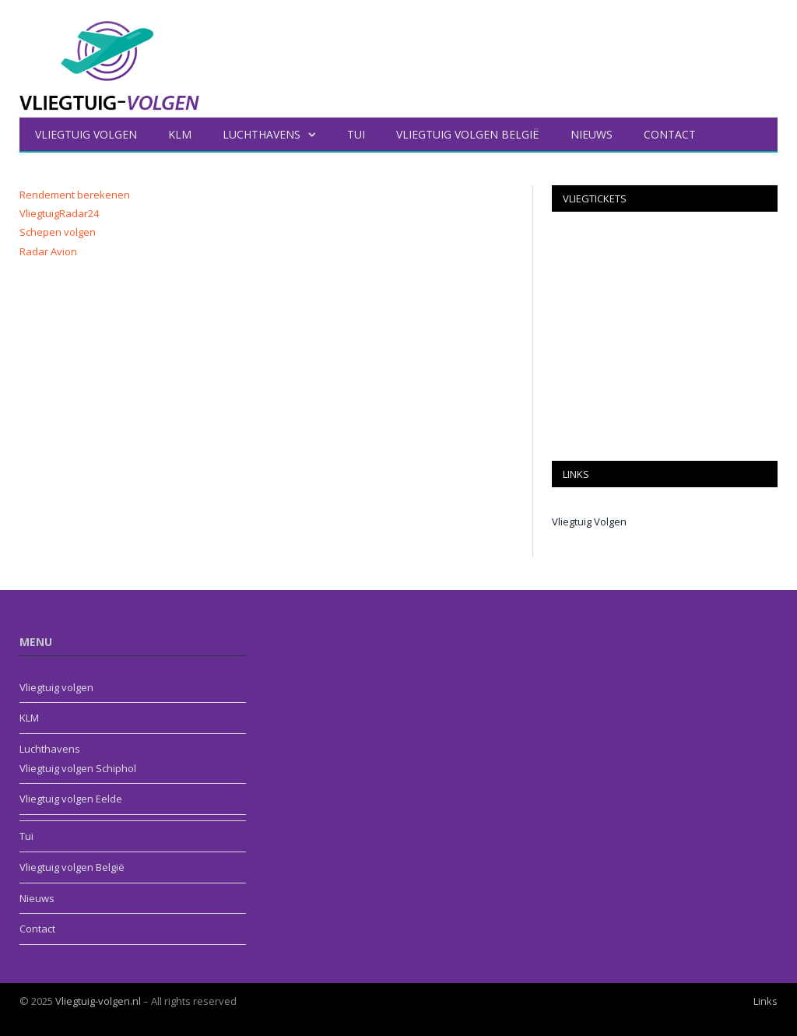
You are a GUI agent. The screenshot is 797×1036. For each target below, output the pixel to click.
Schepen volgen (57, 232)
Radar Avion (48, 251)
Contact (670, 134)
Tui (356, 134)
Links (765, 1001)
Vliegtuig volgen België (467, 134)
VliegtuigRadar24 (59, 213)
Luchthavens (261, 134)
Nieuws (592, 134)
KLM (179, 134)
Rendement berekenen (74, 195)
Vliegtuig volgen (86, 134)
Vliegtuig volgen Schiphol (77, 768)
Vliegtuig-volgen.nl (98, 1001)
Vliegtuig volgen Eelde (70, 799)
